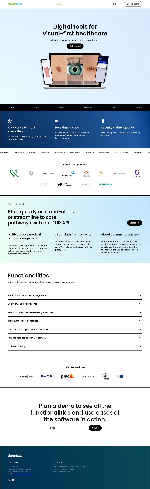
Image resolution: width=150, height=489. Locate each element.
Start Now (134, 223)
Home (59, 4)
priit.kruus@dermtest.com (21, 474)
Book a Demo (133, 4)
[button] (116, 3)
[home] (16, 4)
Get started (75, 46)
